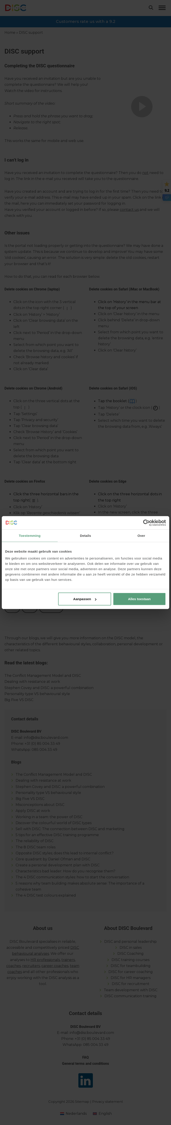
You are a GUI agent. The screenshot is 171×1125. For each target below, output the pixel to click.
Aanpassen (84, 599)
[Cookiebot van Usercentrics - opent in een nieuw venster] (146, 522)
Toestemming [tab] (30, 535)
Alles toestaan (139, 599)
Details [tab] (85, 535)
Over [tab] (141, 535)
